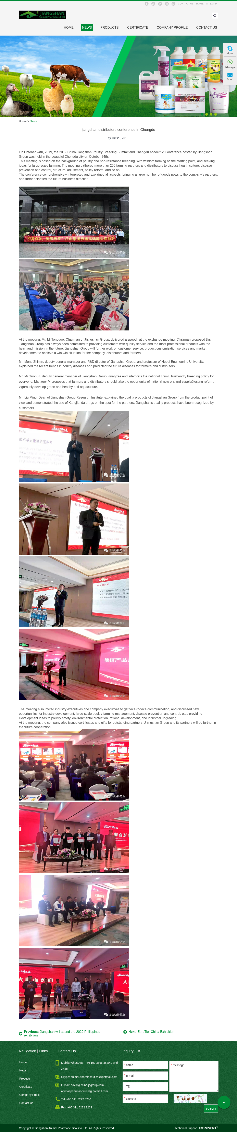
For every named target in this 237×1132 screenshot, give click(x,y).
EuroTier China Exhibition (155, 1031)
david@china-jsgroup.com (87, 1085)
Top (224, 1103)
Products (109, 27)
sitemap (211, 3)
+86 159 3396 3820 (98, 1062)
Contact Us (206, 27)
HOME (69, 27)
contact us (186, 3)
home (199, 3)
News (87, 27)
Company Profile (172, 27)
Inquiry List (131, 1051)
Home (22, 121)
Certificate (137, 27)
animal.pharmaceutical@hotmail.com (94, 1077)
